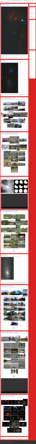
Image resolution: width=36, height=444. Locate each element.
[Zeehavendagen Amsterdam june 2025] (8, 99)
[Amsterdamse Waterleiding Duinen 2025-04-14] (7, 134)
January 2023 (31, 31)
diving (30, 59)
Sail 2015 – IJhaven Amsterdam (27, 0)
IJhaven (16, 99)
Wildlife (13, 134)
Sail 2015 (31, 70)
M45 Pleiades (3, 60)
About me (9, 0)
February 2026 (31, 23)
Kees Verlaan (2, 1)
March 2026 (31, 22)
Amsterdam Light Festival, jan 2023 (7, 395)
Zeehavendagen (23, 99)
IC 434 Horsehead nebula (5, 4)
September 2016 (31, 41)
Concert (30, 57)
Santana (31, 71)
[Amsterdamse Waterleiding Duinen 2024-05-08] (7, 212)
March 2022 (31, 34)
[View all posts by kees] (2, 99)
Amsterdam (7, 2)
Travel (33, 0)
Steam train (31, 72)
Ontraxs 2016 (31, 66)
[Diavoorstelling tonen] (14, 173)
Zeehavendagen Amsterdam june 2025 (8, 98)
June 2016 (31, 43)
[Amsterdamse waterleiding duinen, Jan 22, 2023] (7, 333)
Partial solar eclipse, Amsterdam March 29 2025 (9, 177)
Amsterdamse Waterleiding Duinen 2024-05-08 (9, 211)
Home (6, 0)
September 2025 (31, 24)
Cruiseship (31, 58)
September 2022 (31, 32)
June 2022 (31, 33)
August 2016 (31, 42)
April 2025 (31, 25)
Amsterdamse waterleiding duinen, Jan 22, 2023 (10, 332)
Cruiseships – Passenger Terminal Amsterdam (16, 0)
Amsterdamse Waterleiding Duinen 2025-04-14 (9, 133)
